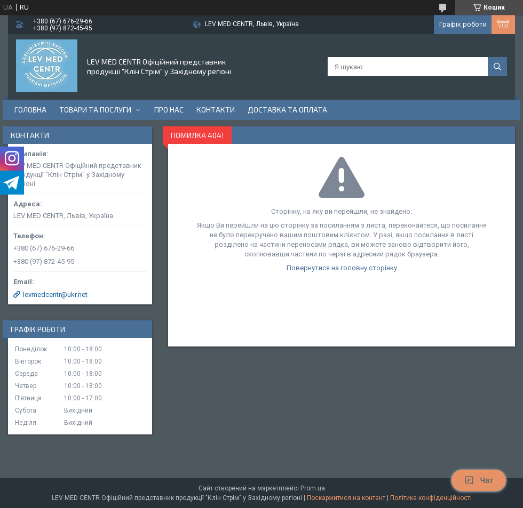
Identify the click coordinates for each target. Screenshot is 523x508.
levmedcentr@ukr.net (55, 295)
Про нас (169, 109)
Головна (30, 109)
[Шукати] (497, 66)
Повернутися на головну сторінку (342, 268)
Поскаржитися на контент (346, 498)
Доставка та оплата (287, 109)
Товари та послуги (95, 109)
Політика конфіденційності (431, 498)
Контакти (215, 109)
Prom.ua (312, 488)
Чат (478, 480)
